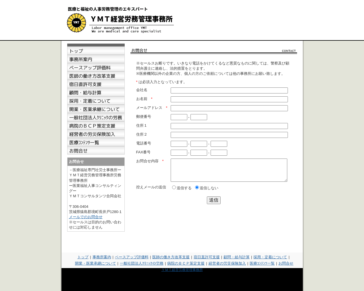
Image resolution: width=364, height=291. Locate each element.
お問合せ (285, 263)
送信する (182, 192)
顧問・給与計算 (237, 257)
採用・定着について (270, 257)
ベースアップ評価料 (132, 257)
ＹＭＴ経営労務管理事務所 (182, 270)
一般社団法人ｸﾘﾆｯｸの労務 (141, 263)
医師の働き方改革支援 (171, 257)
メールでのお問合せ (86, 217)
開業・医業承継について (95, 263)
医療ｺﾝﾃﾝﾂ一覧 (262, 263)
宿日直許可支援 (207, 257)
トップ (82, 257)
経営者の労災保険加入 (227, 263)
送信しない (206, 192)
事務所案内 (102, 257)
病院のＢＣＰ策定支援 (186, 263)
